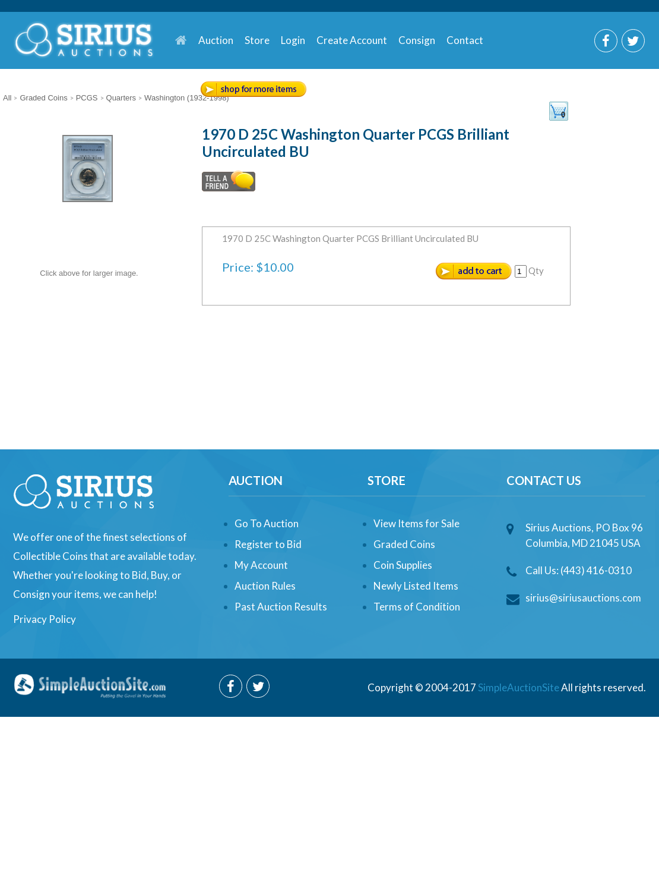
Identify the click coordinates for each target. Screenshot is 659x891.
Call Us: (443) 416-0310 (578, 570)
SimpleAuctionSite (518, 687)
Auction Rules (265, 586)
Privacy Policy (44, 619)
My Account (261, 565)
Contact (464, 40)
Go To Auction (267, 523)
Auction (215, 40)
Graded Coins (404, 544)
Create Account (351, 40)
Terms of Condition (416, 606)
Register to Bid (268, 544)
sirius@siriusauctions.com (583, 597)
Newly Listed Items (415, 586)
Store (257, 40)
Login (293, 40)
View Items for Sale (416, 523)
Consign (416, 40)
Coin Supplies (402, 565)
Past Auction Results (281, 606)
